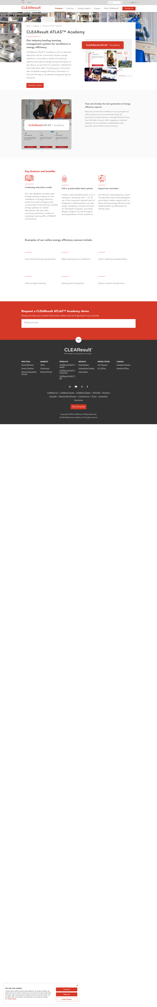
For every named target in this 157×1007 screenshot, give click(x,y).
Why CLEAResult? (111, 9)
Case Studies (83, 372)
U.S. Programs (102, 365)
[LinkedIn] (70, 387)
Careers (97, 8)
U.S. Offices (102, 368)
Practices (70, 9)
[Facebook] (87, 387)
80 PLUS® (96, 393)
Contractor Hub (83, 396)
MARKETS (44, 362)
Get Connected (78, 407)
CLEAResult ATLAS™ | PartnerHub (67, 372)
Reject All (67, 994)
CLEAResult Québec (83, 393)
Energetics (106, 393)
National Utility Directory (67, 396)
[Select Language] (130, 2)
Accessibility (103, 396)
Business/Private (46, 372)
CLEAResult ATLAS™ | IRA (67, 377)
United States (104, 362)
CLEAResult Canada (67, 393)
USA (23, 2)
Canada (29, 2)
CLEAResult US (52, 393)
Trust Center (78, 400)
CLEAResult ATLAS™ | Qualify (67, 366)
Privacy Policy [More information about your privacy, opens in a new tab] (12, 999)
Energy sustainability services (28, 373)
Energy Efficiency (27, 365)
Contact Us (129, 8)
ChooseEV (53, 396)
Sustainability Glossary (86, 368)
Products (59, 9)
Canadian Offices (123, 368)
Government (44, 368)
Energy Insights (84, 9)
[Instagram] (82, 387)
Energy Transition (27, 368)
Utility (42, 365)
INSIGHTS (82, 362)
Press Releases (83, 365)
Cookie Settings (67, 999)
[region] (41, 993)
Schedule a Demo (35, 85)
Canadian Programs (123, 365)
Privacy (94, 396)
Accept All (66, 989)
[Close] (77, 985)
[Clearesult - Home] (78, 351)
